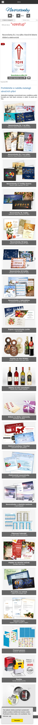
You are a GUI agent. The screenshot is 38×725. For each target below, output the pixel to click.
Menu (19, 2)
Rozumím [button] (17, 720)
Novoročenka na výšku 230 (19, 75)
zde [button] (10, 716)
